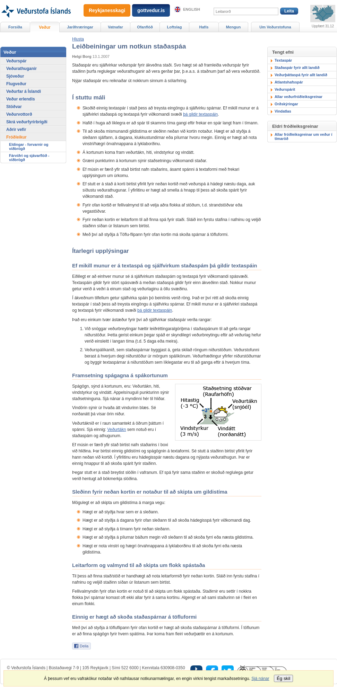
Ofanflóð (145, 27)
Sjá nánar (260, 678)
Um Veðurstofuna (275, 27)
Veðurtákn (116, 429)
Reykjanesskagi (107, 10)
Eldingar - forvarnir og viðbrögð (28, 146)
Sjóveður (15, 76)
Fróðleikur (16, 137)
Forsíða (15, 27)
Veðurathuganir (21, 68)
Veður (44, 27)
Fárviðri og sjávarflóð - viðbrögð (29, 157)
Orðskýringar (286, 104)
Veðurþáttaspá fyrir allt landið (301, 75)
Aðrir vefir (16, 129)
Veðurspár (16, 61)
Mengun (233, 27)
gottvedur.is (151, 10)
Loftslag (174, 27)
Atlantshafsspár (289, 82)
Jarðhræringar (80, 27)
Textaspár (283, 60)
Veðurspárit (285, 89)
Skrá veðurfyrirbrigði (26, 122)
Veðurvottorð (19, 114)
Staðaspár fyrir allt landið (297, 67)
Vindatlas (283, 111)
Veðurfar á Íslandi (23, 91)
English (191, 9)
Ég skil (283, 678)
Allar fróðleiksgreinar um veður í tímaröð (303, 136)
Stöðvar (14, 106)
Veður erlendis (20, 99)
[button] (78, 39)
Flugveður (16, 83)
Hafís (204, 27)
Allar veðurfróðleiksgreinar (298, 97)
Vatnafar (115, 27)
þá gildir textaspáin (200, 114)
